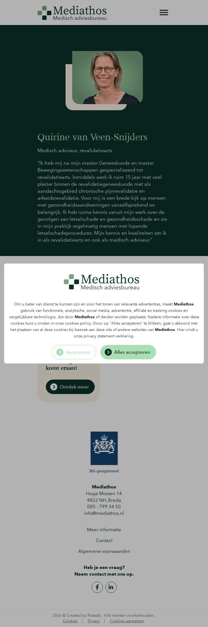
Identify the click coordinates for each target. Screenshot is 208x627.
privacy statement (99, 336)
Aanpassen (78, 352)
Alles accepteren (132, 352)
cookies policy (78, 323)
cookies (175, 310)
